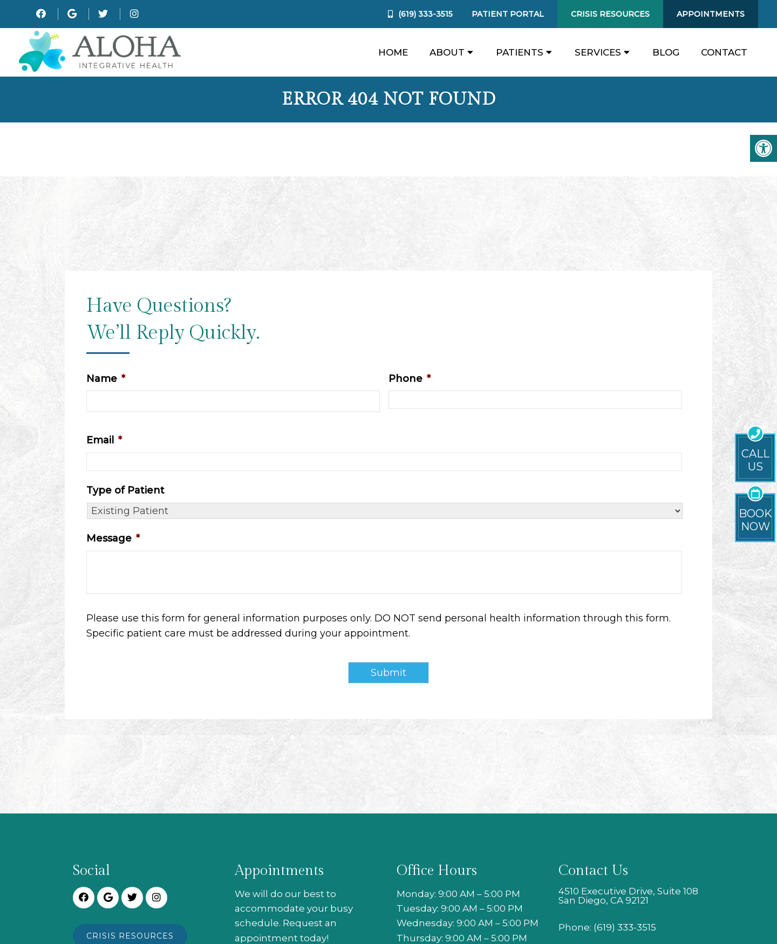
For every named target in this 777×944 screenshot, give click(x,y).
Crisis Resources (610, 14)
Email (104, 440)
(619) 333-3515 (425, 14)
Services (598, 52)
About (447, 52)
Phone (409, 379)
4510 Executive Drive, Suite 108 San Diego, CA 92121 (628, 896)
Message (113, 538)
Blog (665, 52)
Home (393, 52)
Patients (519, 52)
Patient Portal (508, 14)
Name (105, 379)
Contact (724, 52)
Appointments (711, 14)
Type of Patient (125, 490)
